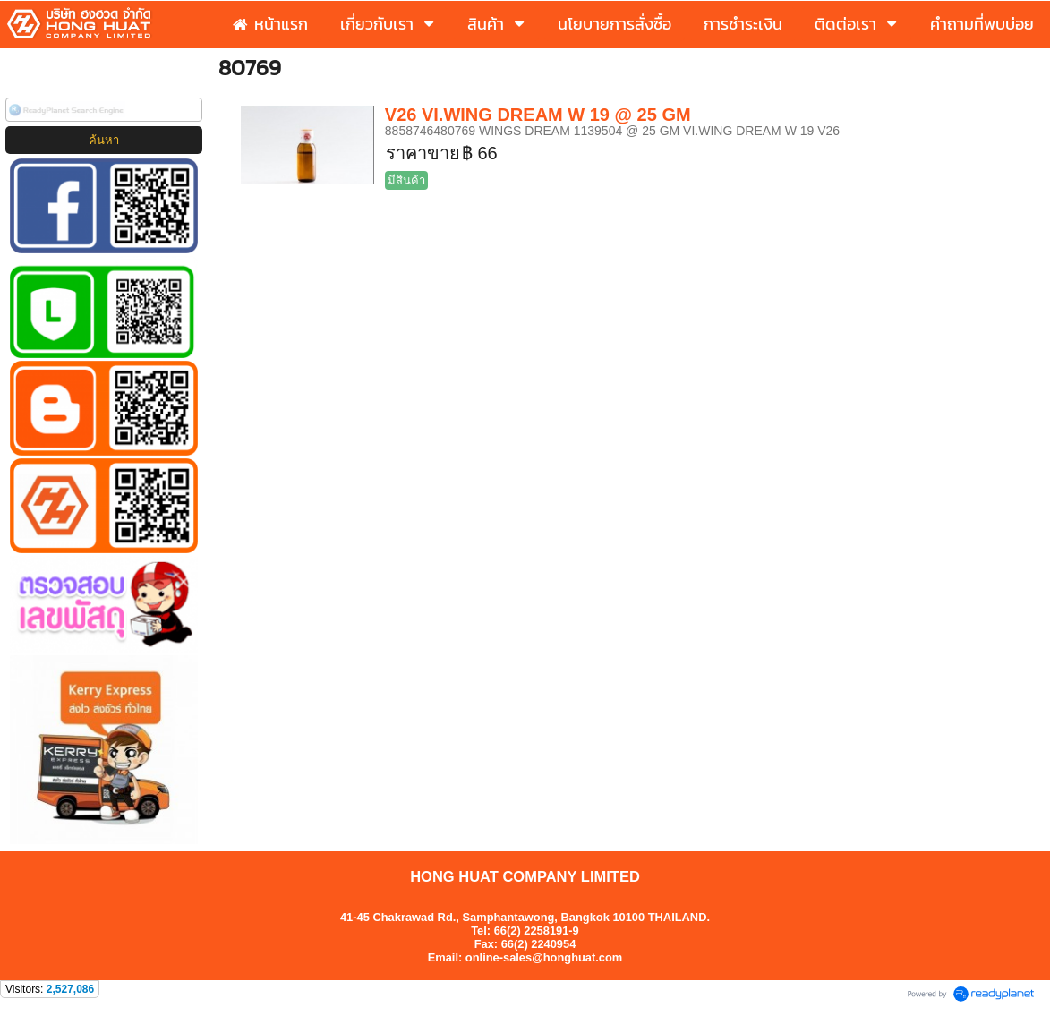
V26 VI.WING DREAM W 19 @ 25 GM (538, 114)
